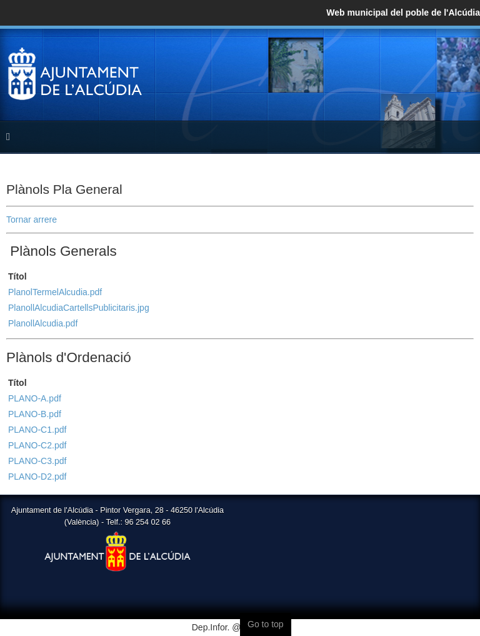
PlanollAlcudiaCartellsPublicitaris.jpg (78, 308)
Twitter (439, 58)
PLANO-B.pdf (34, 414)
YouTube (464, 58)
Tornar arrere (31, 220)
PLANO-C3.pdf (37, 461)
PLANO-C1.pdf (37, 430)
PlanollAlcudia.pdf (43, 323)
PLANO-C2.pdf (37, 445)
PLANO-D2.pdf (37, 477)
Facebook (414, 58)
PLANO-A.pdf (34, 398)
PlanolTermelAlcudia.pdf (55, 292)
